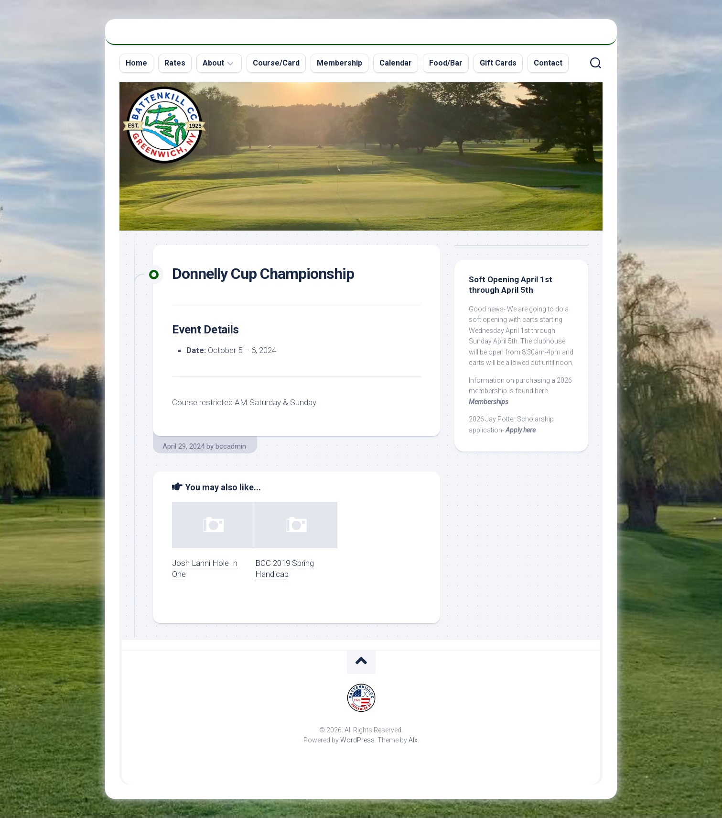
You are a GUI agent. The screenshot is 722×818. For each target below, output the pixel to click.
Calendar (395, 62)
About (213, 62)
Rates (174, 62)
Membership (339, 62)
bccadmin (231, 446)
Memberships (488, 402)
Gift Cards (498, 62)
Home (136, 62)
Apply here (521, 430)
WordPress (357, 740)
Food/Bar (446, 62)
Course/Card (276, 62)
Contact (548, 62)
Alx (413, 740)
